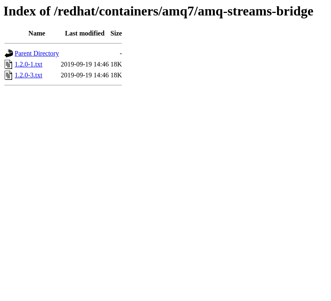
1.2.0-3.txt (28, 75)
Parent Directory (37, 53)
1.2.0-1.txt (28, 64)
